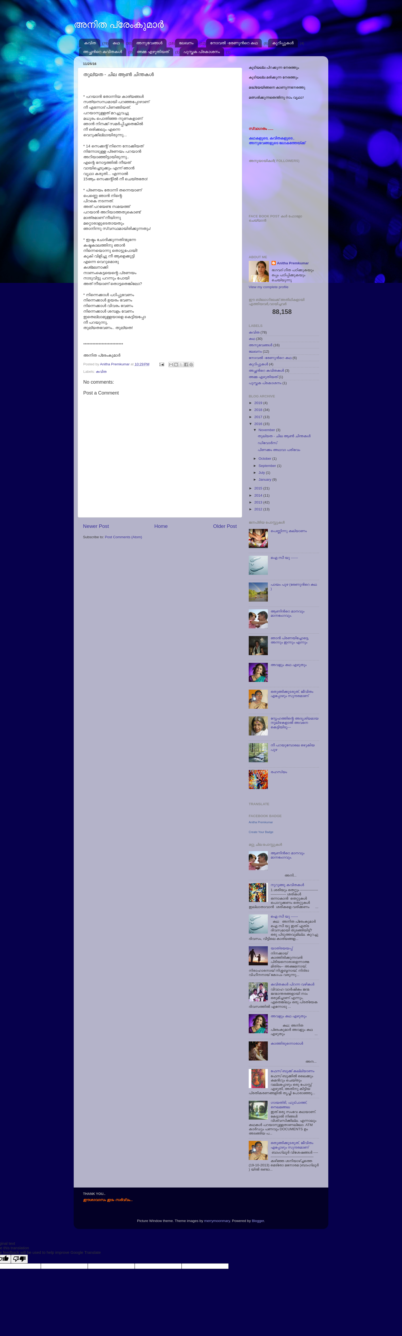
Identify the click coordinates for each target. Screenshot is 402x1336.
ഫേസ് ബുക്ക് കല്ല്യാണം (292, 1071)
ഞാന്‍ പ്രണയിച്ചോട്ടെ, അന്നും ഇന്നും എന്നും (289, 640)
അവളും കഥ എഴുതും (288, 665)
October (265, 459)
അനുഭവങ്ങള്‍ (149, 43)
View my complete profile (269, 287)
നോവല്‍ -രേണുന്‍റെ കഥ (233, 43)
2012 (258, 509)
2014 (258, 495)
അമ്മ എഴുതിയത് (153, 51)
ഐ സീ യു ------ (284, 558)
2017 (258, 417)
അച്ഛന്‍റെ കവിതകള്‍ (102, 51)
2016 (258, 424)
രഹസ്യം (278, 772)
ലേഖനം (186, 43)
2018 (258, 410)
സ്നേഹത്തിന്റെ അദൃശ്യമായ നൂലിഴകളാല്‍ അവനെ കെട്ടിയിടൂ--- (294, 722)
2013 (258, 502)
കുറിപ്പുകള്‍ (283, 43)
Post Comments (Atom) (123, 537)
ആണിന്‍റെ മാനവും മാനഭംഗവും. (287, 613)
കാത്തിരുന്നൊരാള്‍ (286, 1043)
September (268, 466)
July (262, 473)
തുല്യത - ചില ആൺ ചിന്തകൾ (284, 436)
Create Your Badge (261, 832)
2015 (258, 488)
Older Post (225, 526)
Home (161, 526)
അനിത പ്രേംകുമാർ (119, 24)
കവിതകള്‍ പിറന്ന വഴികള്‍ (292, 984)
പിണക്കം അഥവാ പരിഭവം (279, 450)
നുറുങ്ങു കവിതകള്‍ (287, 885)
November (267, 430)
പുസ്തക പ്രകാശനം (201, 51)
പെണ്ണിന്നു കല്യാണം (288, 531)
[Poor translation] (19, 1259)
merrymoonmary (217, 1221)
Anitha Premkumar (293, 263)
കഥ (116, 43)
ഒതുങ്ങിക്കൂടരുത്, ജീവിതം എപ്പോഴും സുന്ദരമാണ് (291, 694)
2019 (258, 403)
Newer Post (96, 526)
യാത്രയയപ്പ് (281, 948)
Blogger (258, 1221)
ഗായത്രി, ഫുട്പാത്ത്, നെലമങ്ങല (288, 1105)
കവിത (90, 43)
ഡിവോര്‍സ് (267, 443)
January (265, 479)
